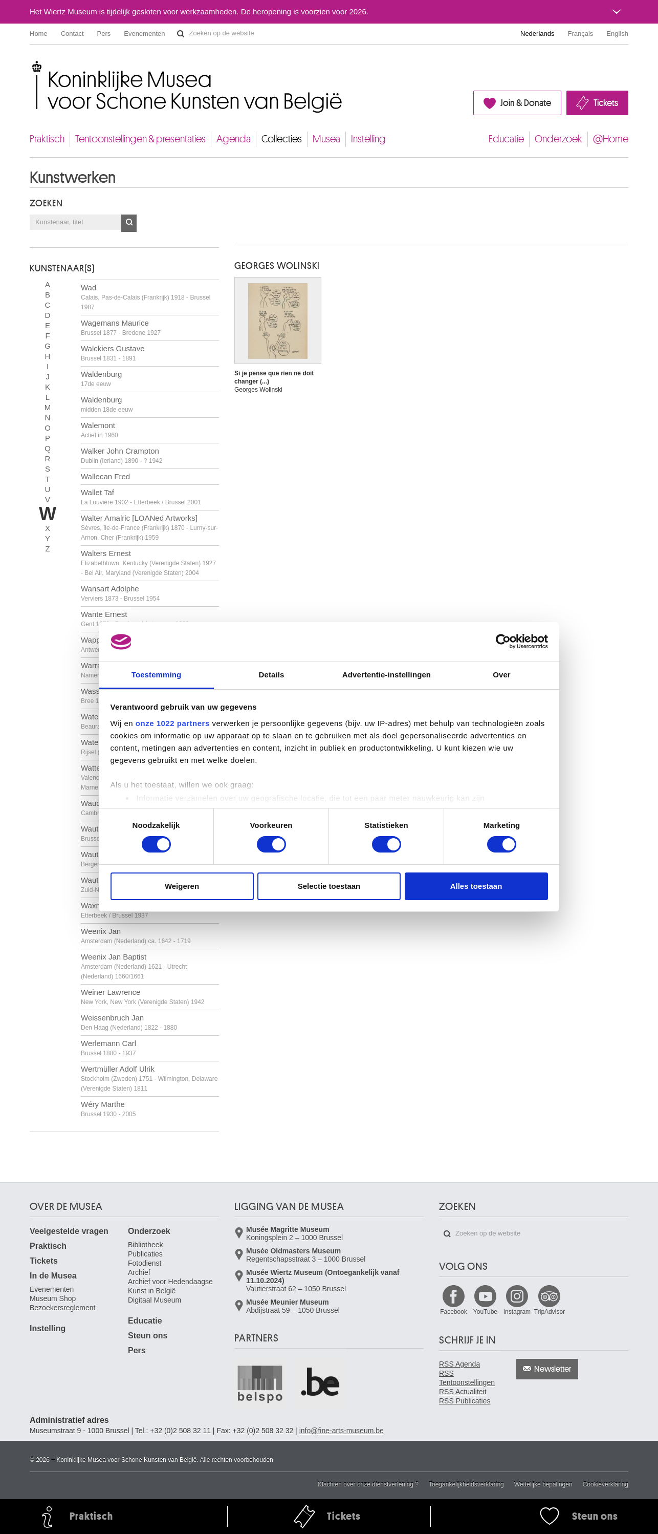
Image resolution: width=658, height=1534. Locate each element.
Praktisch (47, 139)
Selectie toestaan (329, 886)
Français (581, 33)
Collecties (281, 139)
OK (129, 223)
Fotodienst (144, 1263)
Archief (139, 1272)
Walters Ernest (148, 563)
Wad (145, 297)
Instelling (368, 139)
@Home (610, 139)
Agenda (233, 139)
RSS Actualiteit (463, 1392)
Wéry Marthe (108, 1109)
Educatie (506, 139)
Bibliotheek (145, 1245)
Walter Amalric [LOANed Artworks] (149, 527)
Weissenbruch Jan (129, 1022)
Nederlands (537, 33)
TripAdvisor (549, 1311)
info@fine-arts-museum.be (341, 1430)
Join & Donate (525, 103)
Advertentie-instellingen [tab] (386, 674)
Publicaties (145, 1254)
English (617, 33)
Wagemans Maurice (121, 327)
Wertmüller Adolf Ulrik (149, 1078)
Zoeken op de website (180, 33)
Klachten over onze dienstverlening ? (368, 1484)
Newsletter (553, 1369)
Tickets (606, 103)
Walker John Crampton (121, 455)
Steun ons (147, 1335)
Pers (104, 33)
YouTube (485, 1311)
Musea (326, 139)
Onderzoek (558, 139)
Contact (72, 33)
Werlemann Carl (108, 1048)
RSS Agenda (459, 1364)
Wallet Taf (141, 497)
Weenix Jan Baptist (134, 966)
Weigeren (182, 886)
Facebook (453, 1311)
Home (39, 33)
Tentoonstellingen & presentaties (140, 139)
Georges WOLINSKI (277, 265)
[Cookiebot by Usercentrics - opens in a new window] (503, 641)
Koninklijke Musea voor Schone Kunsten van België (32, 66)
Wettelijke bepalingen (543, 1484)
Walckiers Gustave (112, 353)
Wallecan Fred (105, 476)
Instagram (517, 1311)
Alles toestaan (476, 886)
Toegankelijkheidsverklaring (466, 1484)
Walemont (99, 430)
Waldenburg (101, 379)
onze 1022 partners (173, 723)
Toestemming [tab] (156, 674)
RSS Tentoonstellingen (467, 1378)
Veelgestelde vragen (69, 1231)
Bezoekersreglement (62, 1308)
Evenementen (144, 33)
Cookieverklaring (605, 1484)
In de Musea (53, 1275)
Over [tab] (502, 674)
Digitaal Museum (154, 1300)
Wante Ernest (135, 619)
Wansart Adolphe (120, 593)
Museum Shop (53, 1298)
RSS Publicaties (464, 1401)
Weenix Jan (136, 936)
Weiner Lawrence (143, 997)
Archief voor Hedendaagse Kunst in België (170, 1286)
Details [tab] (271, 674)
